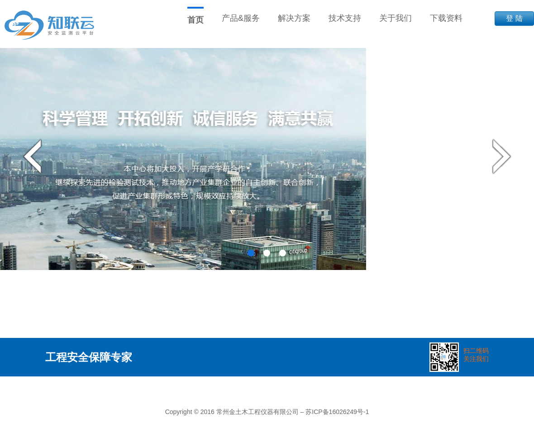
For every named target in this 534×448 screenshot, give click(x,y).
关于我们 (395, 18)
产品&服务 (241, 18)
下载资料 (446, 18)
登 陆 (514, 18)
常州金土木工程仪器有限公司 (257, 411)
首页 (195, 19)
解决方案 (294, 18)
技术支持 (345, 18)
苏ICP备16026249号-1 (337, 411)
